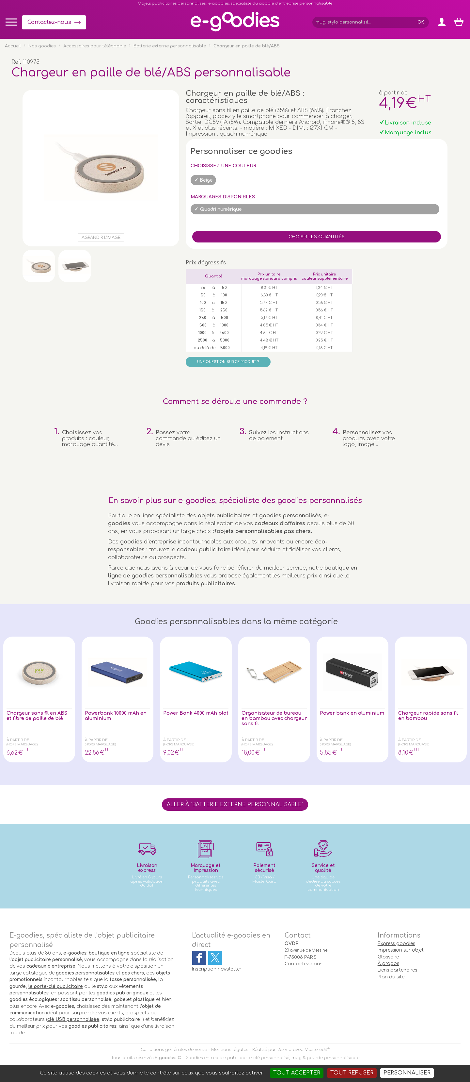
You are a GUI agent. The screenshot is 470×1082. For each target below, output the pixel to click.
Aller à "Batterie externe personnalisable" (235, 804)
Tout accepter (296, 1073)
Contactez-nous (49, 22)
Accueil (13, 46)
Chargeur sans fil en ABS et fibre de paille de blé (35, 719)
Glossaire (388, 957)
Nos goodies (42, 46)
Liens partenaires (397, 970)
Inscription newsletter (217, 969)
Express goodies (396, 943)
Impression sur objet (401, 950)
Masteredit (316, 1049)
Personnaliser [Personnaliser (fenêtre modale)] (407, 1073)
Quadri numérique (221, 209)
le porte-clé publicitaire (55, 986)
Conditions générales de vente (174, 1049)
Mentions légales (229, 1049)
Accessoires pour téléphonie (94, 46)
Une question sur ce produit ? (228, 362)
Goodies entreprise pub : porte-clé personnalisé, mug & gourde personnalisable (272, 1058)
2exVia (284, 1049)
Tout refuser (351, 1073)
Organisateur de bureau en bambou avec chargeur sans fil (272, 719)
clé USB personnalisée (73, 1019)
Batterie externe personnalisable (169, 46)
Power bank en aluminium (340, 716)
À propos (388, 963)
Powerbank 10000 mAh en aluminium (114, 716)
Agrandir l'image (101, 237)
